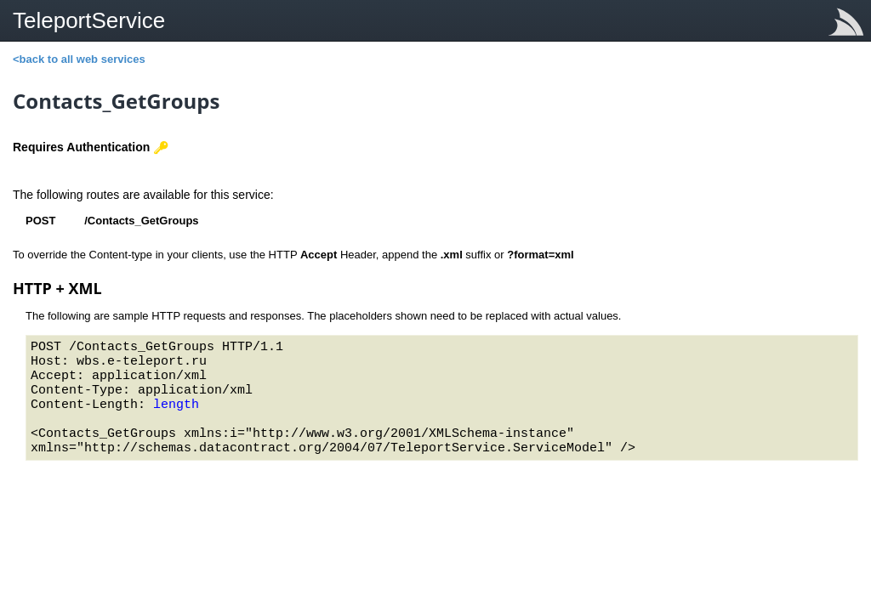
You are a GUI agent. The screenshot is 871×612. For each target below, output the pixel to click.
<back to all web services (79, 59)
